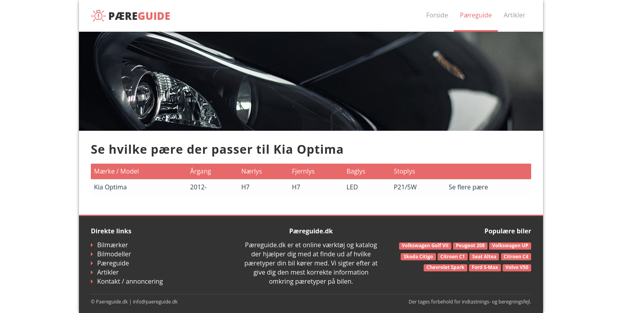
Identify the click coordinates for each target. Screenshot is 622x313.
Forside (437, 15)
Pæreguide (475, 15)
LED (352, 187)
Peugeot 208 (470, 245)
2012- (198, 187)
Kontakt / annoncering (127, 281)
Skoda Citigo (418, 256)
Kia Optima (110, 187)
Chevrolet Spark (445, 267)
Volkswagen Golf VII (425, 245)
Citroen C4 (516, 256)
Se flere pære (468, 187)
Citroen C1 (452, 256)
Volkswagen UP (510, 245)
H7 (245, 187)
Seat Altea (484, 256)
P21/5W (405, 187)
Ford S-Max (485, 267)
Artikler (514, 15)
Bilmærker (109, 244)
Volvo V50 (516, 267)
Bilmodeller (111, 254)
